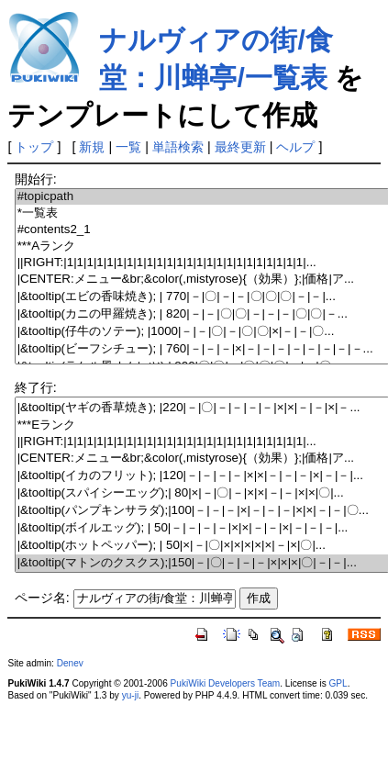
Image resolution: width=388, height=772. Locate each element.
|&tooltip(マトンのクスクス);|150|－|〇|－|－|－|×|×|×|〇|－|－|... (202, 563)
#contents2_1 (202, 230)
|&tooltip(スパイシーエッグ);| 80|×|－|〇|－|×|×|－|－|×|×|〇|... (202, 493)
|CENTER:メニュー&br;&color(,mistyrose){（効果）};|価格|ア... (202, 279)
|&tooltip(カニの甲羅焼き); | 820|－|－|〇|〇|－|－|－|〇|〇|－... (202, 314)
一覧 (128, 147)
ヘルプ (295, 147)
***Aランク (202, 246)
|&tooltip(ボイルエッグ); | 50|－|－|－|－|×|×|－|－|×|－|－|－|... (202, 528)
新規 (92, 147)
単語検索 (178, 147)
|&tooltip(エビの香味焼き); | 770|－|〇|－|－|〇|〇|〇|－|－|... (202, 297)
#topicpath (202, 197)
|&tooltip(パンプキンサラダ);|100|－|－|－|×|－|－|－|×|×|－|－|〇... (202, 511)
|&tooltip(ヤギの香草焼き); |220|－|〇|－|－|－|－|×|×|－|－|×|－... (202, 408)
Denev (70, 663)
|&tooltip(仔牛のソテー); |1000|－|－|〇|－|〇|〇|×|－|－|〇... (202, 332)
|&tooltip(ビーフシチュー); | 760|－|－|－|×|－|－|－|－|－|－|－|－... (202, 349)
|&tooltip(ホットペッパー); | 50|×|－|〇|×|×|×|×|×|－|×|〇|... (202, 545)
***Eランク (202, 425)
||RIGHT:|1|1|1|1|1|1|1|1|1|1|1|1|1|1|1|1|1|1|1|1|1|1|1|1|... (202, 263)
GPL (337, 683)
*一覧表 (202, 213)
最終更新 (240, 147)
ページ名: (42, 597)
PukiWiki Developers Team (226, 683)
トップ (34, 147)
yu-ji (130, 695)
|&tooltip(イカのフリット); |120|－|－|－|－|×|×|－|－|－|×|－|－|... (202, 476)
